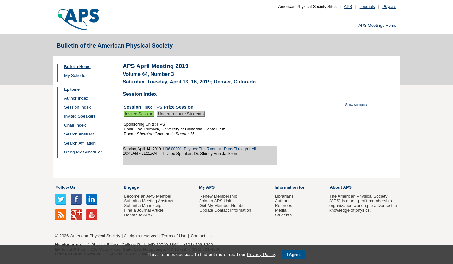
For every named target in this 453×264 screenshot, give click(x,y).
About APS (341, 187)
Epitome (72, 89)
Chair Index (75, 125)
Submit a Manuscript (143, 205)
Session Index (77, 107)
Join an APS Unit (215, 200)
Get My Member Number (222, 205)
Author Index (76, 98)
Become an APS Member (147, 196)
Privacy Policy (261, 254)
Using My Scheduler (83, 152)
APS (348, 6)
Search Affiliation (80, 143)
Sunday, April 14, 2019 (142, 149)
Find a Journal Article (143, 210)
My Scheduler (77, 75)
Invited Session (139, 114)
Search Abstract (79, 134)
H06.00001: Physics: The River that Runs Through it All (210, 149)
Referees (283, 205)
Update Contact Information (225, 210)
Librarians (284, 196)
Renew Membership (218, 196)
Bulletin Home (77, 66)
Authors (282, 200)
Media (281, 210)
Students (283, 215)
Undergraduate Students (181, 114)
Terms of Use (173, 235)
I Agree (294, 254)
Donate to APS (138, 215)
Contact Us (201, 235)
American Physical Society (95, 235)
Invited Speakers (80, 116)
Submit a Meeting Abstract (148, 200)
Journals (367, 6)
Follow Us (65, 187)
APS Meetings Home (377, 25)
